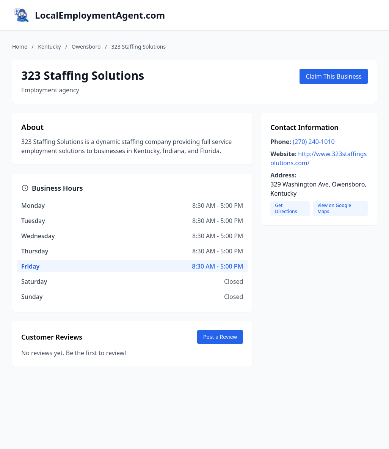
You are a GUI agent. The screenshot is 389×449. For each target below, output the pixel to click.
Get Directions (286, 208)
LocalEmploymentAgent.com (100, 15)
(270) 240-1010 (313, 142)
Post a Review (220, 336)
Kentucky (49, 46)
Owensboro (86, 46)
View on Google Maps (334, 208)
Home (19, 46)
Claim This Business (334, 76)
